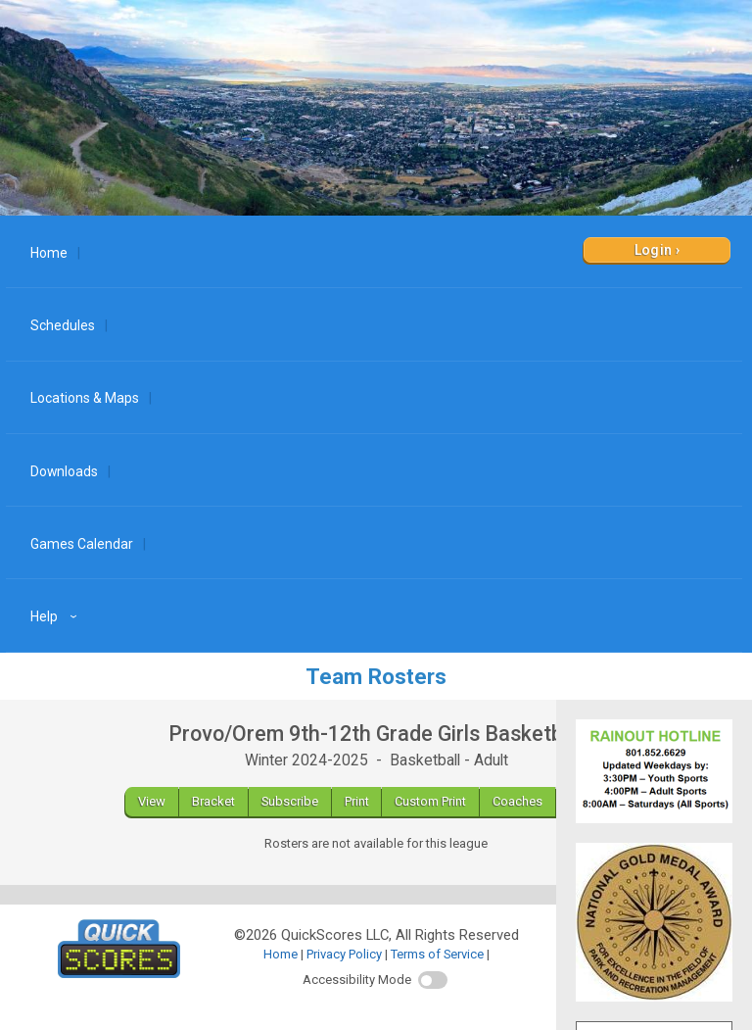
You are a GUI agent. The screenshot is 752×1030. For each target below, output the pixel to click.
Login (653, 250)
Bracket (213, 801)
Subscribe (289, 801)
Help (56, 616)
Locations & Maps (84, 398)
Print (357, 801)
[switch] (432, 980)
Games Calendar (81, 544)
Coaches (517, 801)
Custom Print (430, 801)
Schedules (62, 325)
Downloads (64, 471)
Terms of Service (437, 954)
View (151, 801)
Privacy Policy (344, 954)
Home (49, 253)
